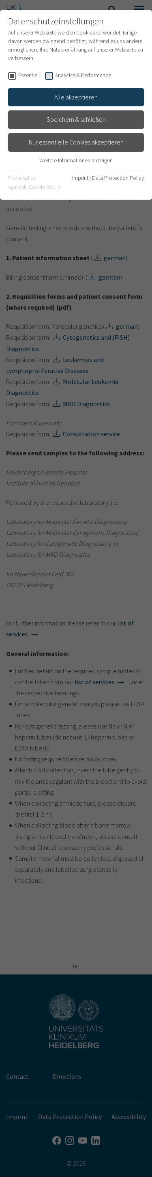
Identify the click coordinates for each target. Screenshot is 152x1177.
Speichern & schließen (76, 119)
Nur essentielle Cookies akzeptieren (76, 142)
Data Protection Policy (118, 177)
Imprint (80, 177)
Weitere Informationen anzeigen (76, 160)
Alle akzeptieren (76, 97)
